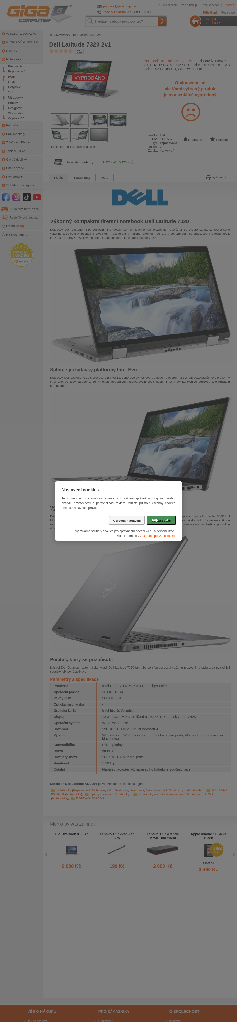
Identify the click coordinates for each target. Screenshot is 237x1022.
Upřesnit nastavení (127, 520)
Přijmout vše (161, 520)
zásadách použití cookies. (158, 536)
